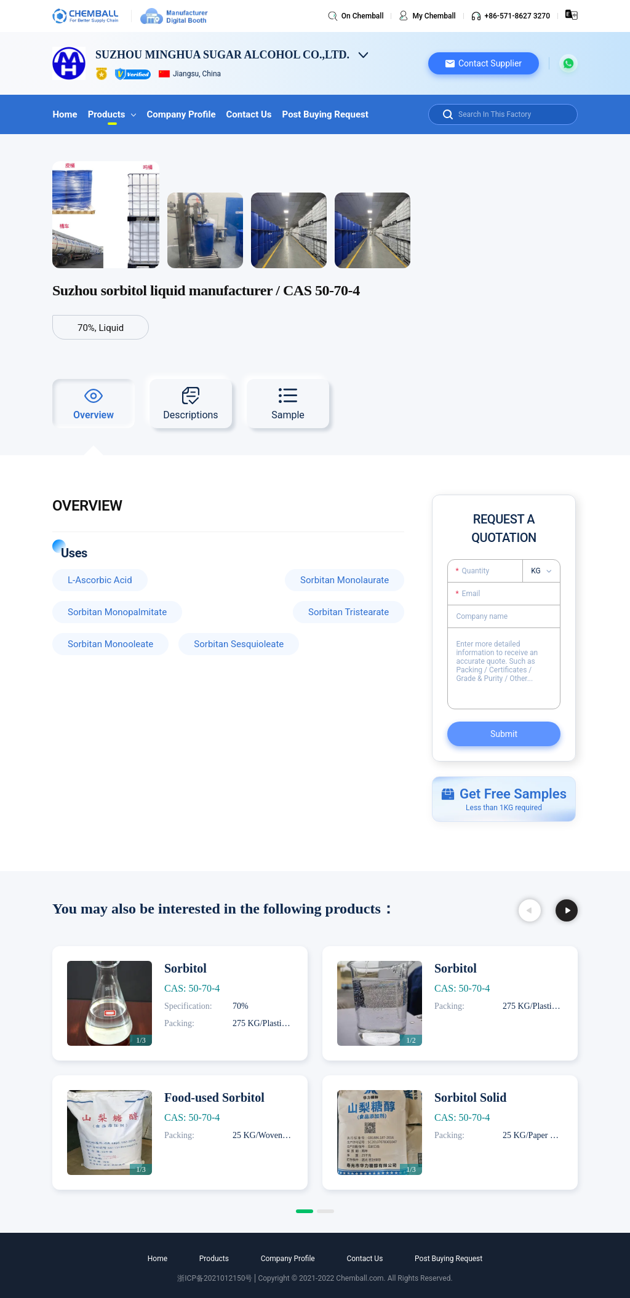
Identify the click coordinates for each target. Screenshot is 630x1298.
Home (64, 114)
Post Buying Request (322, 114)
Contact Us (246, 114)
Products (111, 114)
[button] (483, 63)
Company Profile (179, 114)
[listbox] (544, 571)
